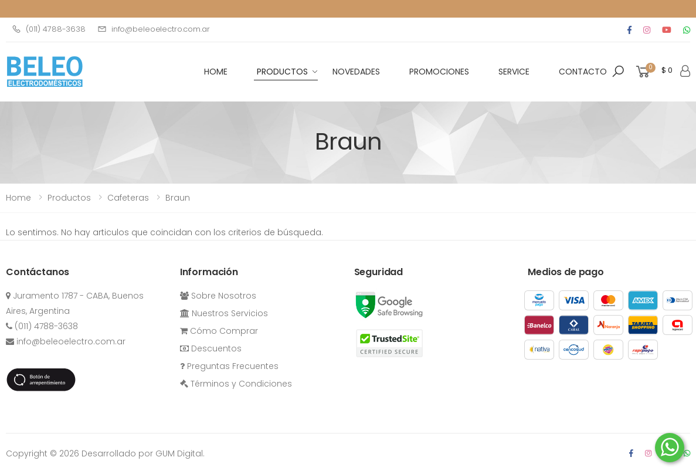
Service (513, 71)
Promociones (439, 71)
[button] (618, 71)
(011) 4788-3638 (49, 29)
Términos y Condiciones (236, 384)
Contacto (583, 71)
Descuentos (211, 348)
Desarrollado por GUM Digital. (143, 453)
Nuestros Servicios (224, 313)
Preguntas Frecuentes (229, 366)
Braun (177, 198)
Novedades (356, 71)
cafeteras (128, 198)
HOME (216, 71)
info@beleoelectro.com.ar (153, 29)
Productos (282, 71)
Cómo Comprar (219, 331)
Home (18, 198)
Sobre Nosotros (218, 296)
